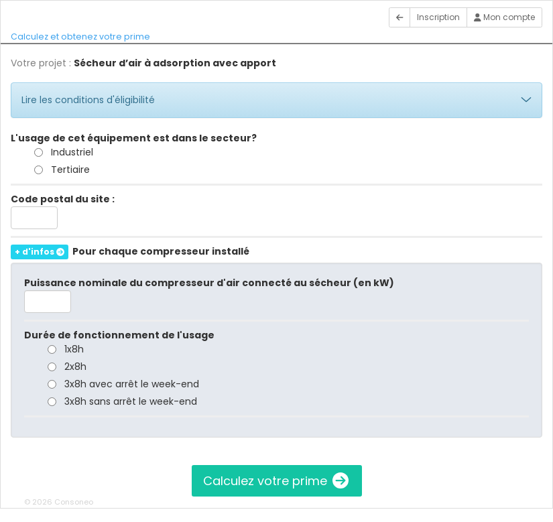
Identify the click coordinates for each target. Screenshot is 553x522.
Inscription (438, 17)
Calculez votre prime (277, 480)
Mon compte (504, 17)
